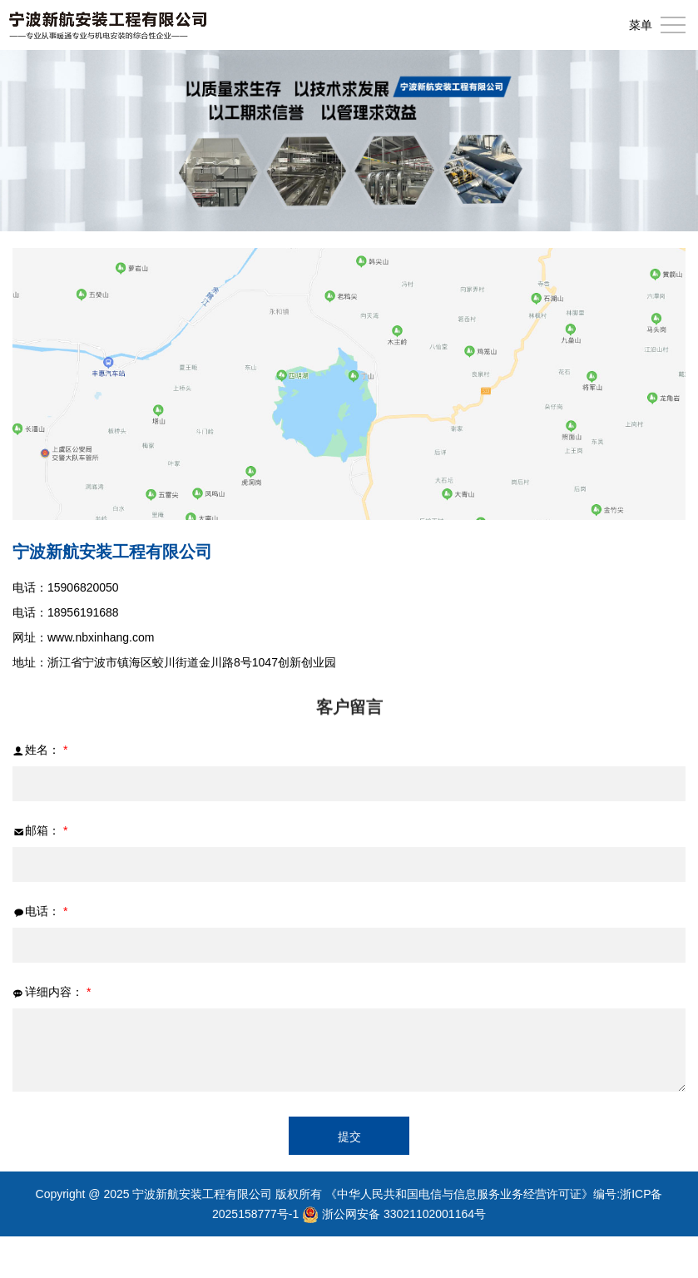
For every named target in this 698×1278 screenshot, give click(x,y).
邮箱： (39, 831)
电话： (39, 911)
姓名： (39, 750)
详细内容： (51, 992)
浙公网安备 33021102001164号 (404, 1214)
